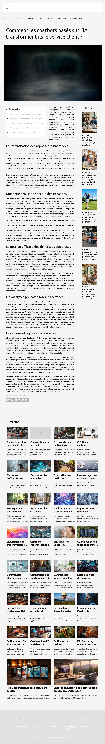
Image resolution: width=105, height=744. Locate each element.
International (36, 726)
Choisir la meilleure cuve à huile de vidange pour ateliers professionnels (89, 254)
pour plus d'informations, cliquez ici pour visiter (24, 187)
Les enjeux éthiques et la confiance (23, 132)
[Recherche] (49, 719)
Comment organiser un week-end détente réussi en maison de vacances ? (88, 293)
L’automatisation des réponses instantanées (26, 114)
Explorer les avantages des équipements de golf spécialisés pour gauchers (89, 217)
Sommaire (14, 109)
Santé (52, 726)
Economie (21, 726)
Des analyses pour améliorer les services (25, 128)
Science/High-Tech (19, 18)
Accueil (6, 18)
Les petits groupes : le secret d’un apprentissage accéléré (88, 140)
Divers (83, 726)
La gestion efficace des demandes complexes (27, 123)
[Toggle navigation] (7, 8)
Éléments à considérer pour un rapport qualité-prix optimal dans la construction (89, 178)
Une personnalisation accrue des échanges (26, 119)
